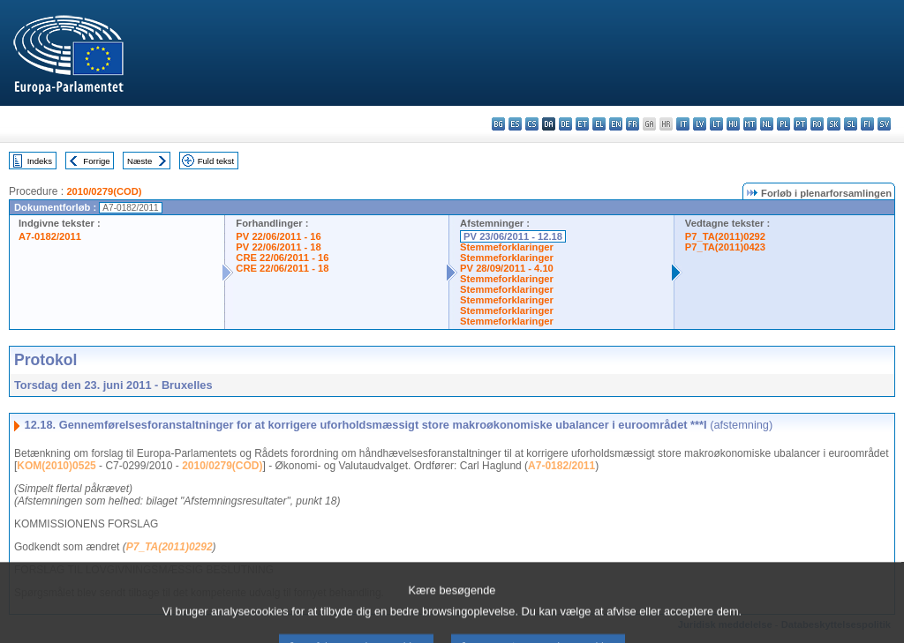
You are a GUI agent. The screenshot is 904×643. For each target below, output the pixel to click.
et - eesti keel (582, 124)
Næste (139, 161)
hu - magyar (733, 124)
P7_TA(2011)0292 (725, 236)
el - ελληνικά (599, 124)
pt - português (800, 124)
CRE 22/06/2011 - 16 (282, 257)
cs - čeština (532, 124)
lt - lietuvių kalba (716, 124)
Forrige (96, 161)
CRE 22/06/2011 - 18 (282, 268)
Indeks (39, 161)
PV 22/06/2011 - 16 (278, 236)
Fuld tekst (216, 161)
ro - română (817, 124)
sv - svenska (884, 124)
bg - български (498, 124)
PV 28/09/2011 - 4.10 (507, 268)
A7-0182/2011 (50, 236)
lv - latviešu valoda (699, 124)
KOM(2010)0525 (56, 466)
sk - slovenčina (833, 124)
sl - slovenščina (850, 124)
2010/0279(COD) (103, 191)
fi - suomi (867, 124)
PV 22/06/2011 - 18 (278, 247)
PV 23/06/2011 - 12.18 (512, 236)
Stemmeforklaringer (507, 247)
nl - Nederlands (766, 124)
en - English (615, 124)
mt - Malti (750, 124)
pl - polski (783, 124)
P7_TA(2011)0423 (725, 247)
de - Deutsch (565, 124)
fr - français (632, 124)
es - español (515, 124)
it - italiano (682, 124)
